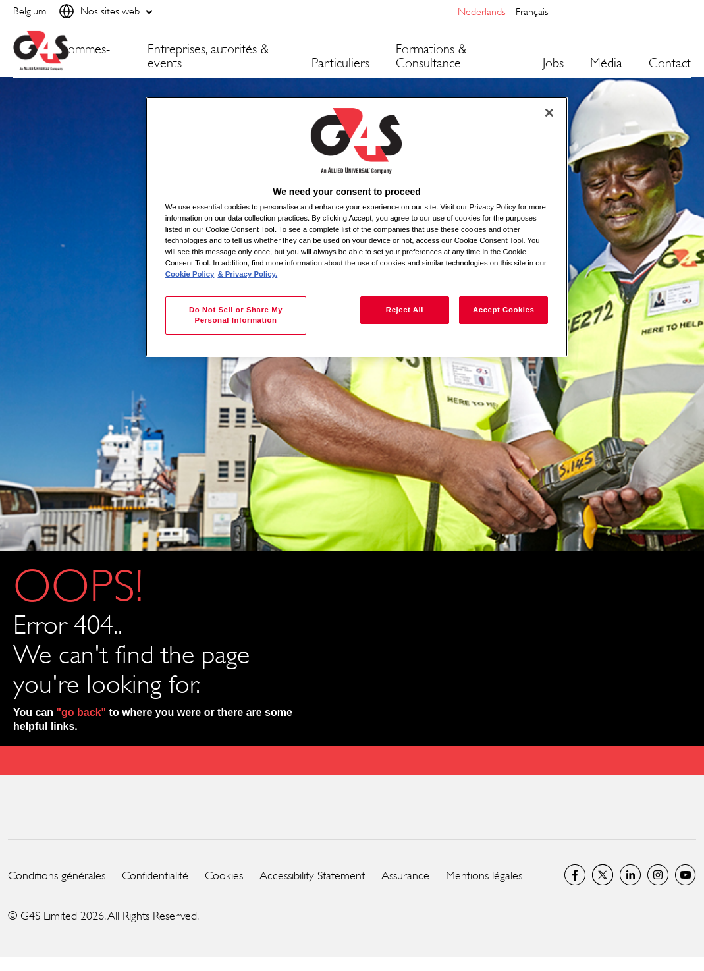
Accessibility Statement (312, 875)
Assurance (405, 875)
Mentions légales (484, 875)
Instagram (657, 874)
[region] (357, 227)
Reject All (404, 310)
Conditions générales (56, 875)
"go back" (82, 712)
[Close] (549, 112)
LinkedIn (630, 874)
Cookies (224, 875)
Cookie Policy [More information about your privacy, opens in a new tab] (190, 274)
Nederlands (482, 11)
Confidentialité (155, 875)
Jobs (553, 63)
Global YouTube (685, 874)
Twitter (602, 874)
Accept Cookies (503, 310)
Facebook (574, 874)
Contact (670, 63)
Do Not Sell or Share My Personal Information (236, 315)
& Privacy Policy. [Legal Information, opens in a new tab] (247, 274)
